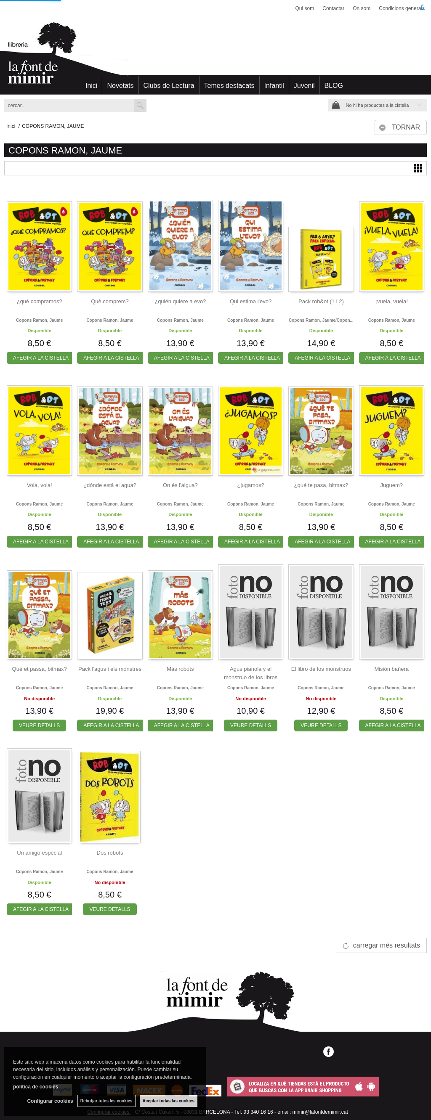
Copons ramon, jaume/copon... (321, 320)
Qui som (304, 8)
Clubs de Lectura (169, 85)
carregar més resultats (386, 945)
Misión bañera (391, 669)
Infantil (274, 85)
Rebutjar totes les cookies (106, 1101)
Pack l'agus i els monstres (109, 669)
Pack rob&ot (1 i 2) (321, 301)
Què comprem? (110, 301)
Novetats (120, 85)
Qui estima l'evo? (250, 301)
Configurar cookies (50, 1101)
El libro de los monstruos (321, 669)
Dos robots (110, 853)
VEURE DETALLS (39, 725)
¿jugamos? (250, 485)
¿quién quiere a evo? (180, 301)
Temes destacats (229, 85)
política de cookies (35, 1087)
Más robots (180, 669)
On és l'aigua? (180, 485)
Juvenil (304, 85)
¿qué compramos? (39, 301)
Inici (91, 85)
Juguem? (391, 485)
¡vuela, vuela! (391, 301)
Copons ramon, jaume (39, 320)
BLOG (334, 85)
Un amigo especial (39, 853)
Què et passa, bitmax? (39, 669)
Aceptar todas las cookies (168, 1101)
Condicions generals (402, 8)
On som (361, 8)
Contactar (333, 8)
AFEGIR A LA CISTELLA (41, 358)
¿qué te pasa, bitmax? (321, 485)
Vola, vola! (39, 485)
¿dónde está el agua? (109, 485)
